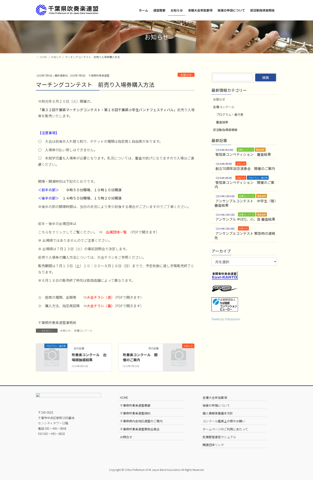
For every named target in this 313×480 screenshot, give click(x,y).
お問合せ (126, 437)
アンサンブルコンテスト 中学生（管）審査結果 (245, 203)
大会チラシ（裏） (101, 305)
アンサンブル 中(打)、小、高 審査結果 (245, 219)
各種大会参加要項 (215, 397)
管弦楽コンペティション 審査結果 (243, 154)
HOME (124, 397)
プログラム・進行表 (229, 114)
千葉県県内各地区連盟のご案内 (141, 421)
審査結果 (222, 122)
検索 (265, 77)
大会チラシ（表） (101, 297)
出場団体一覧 (116, 232)
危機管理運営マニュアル (219, 437)
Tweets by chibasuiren (225, 319)
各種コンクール (83, 330)
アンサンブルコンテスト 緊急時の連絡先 (245, 235)
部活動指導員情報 (225, 130)
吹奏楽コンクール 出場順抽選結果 (89, 357)
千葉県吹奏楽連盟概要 (135, 405)
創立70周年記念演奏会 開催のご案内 (245, 168)
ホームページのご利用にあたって (225, 429)
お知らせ (186, 75)
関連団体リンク (213, 445)
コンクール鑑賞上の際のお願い (224, 421)
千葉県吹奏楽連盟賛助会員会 (140, 429)
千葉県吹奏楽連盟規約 (135, 413)
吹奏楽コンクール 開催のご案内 (140, 357)
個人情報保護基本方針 (218, 413)
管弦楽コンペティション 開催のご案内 (244, 184)
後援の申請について (216, 405)
